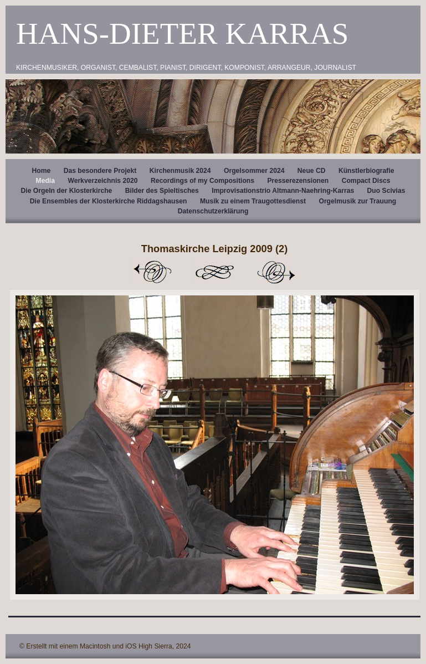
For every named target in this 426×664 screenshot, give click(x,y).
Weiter (276, 272)
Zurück (152, 272)
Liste (214, 272)
